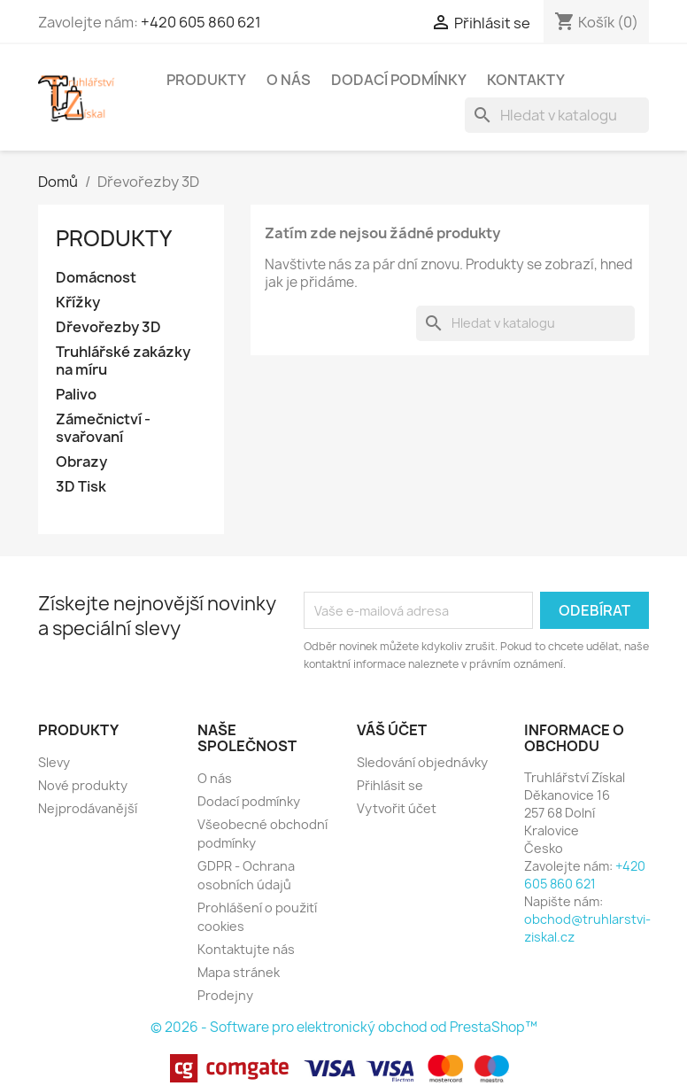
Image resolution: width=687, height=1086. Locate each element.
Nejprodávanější (87, 808)
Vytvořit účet (396, 808)
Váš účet (392, 730)
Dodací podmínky (399, 79)
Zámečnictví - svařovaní (103, 428)
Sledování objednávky (422, 762)
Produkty (206, 79)
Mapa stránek (238, 972)
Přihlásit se (390, 785)
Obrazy (81, 462)
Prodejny (225, 995)
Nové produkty (82, 785)
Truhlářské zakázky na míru (123, 361)
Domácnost (96, 277)
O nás (288, 79)
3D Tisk (81, 486)
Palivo (76, 394)
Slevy (54, 762)
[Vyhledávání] (557, 115)
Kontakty (526, 79)
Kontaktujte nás (246, 949)
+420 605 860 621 (201, 22)
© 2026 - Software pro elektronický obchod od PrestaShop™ (344, 1027)
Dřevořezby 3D (108, 327)
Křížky (78, 302)
